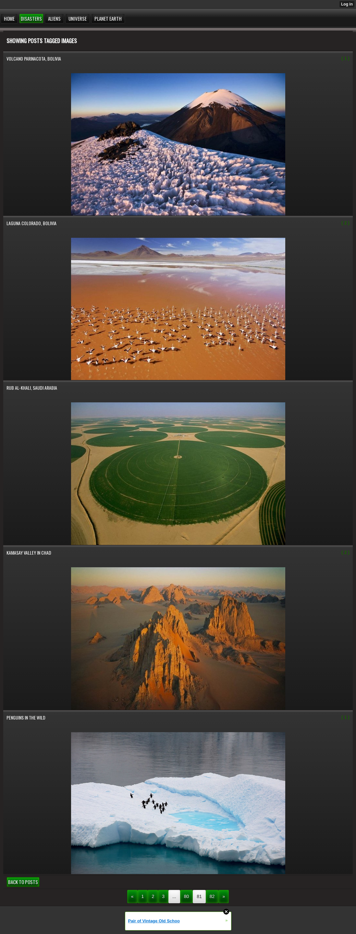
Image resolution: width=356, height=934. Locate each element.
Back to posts (23, 881)
